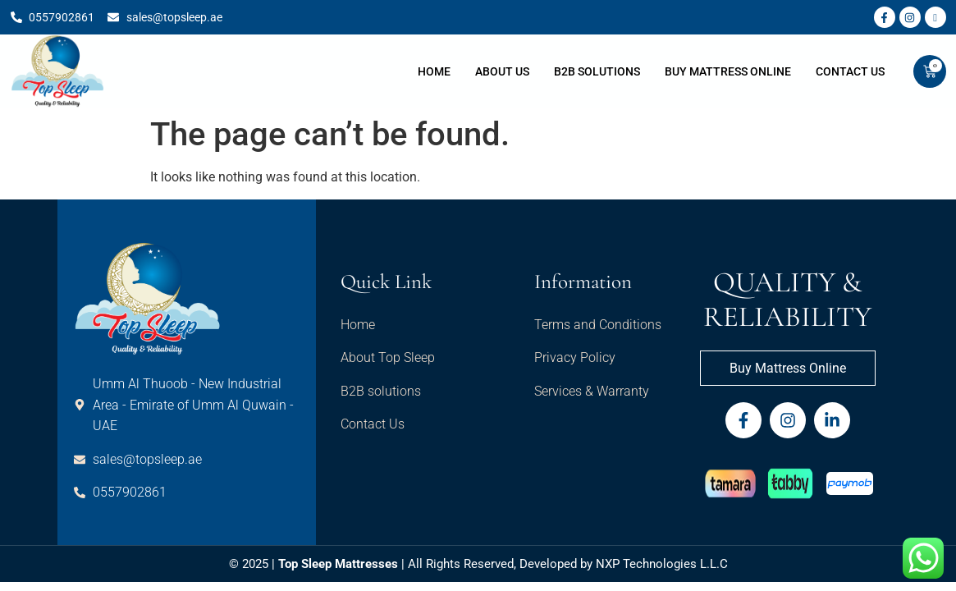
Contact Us (850, 71)
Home (434, 71)
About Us (502, 71)
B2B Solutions (597, 71)
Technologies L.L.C (675, 564)
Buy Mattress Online (728, 71)
